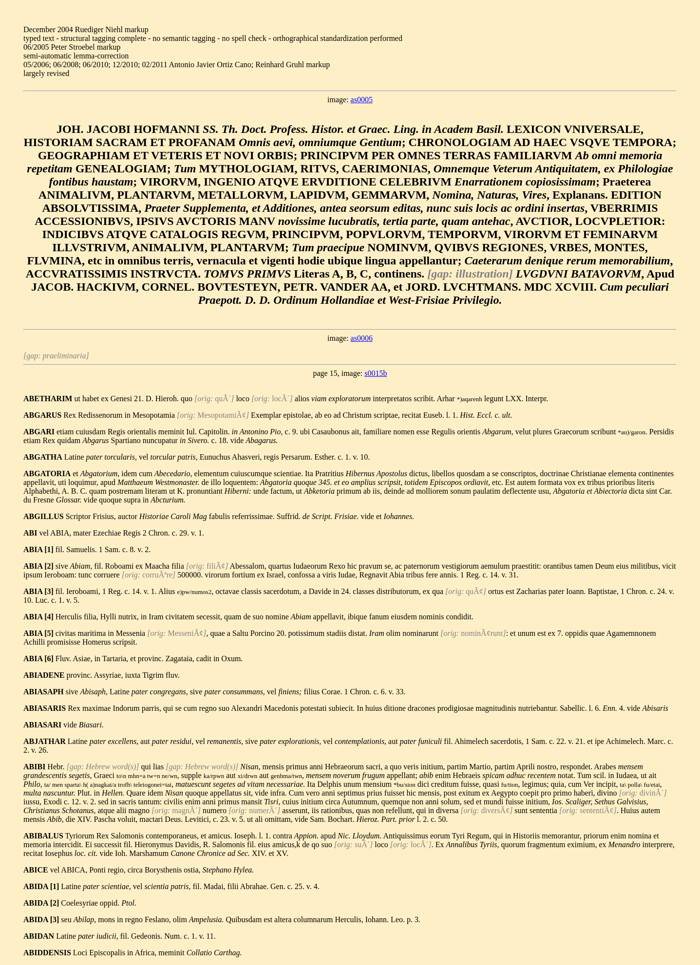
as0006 (362, 338)
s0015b (375, 373)
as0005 (362, 99)
